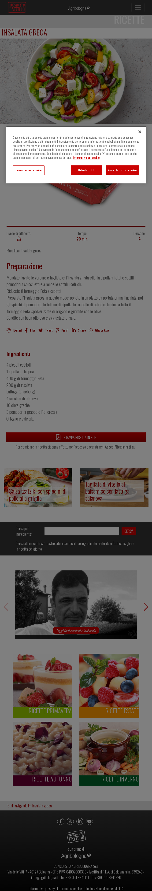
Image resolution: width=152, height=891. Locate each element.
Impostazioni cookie (28, 170)
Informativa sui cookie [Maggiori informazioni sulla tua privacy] (86, 157)
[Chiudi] (140, 132)
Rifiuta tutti (86, 170)
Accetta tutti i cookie (122, 170)
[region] (76, 154)
